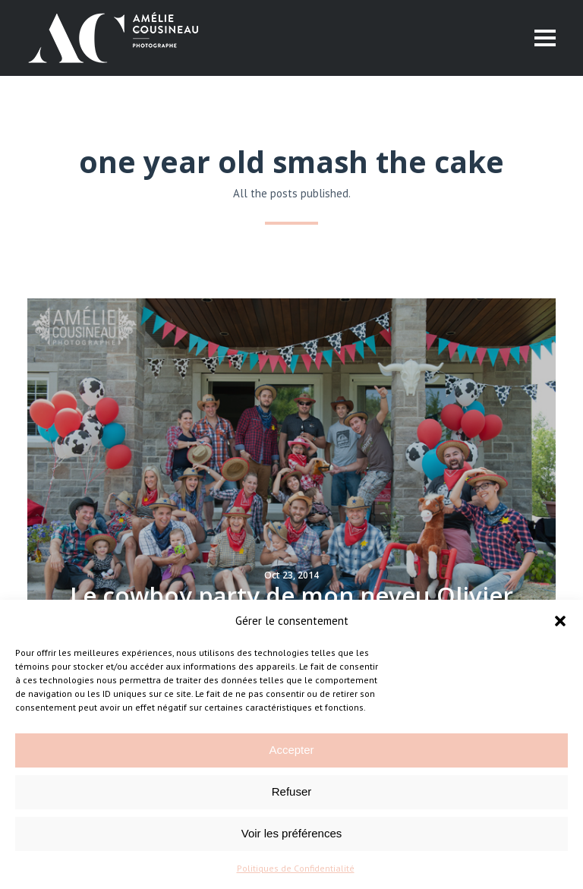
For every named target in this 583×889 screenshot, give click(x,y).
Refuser (292, 791)
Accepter (291, 749)
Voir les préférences (291, 833)
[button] (560, 621)
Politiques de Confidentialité (296, 868)
